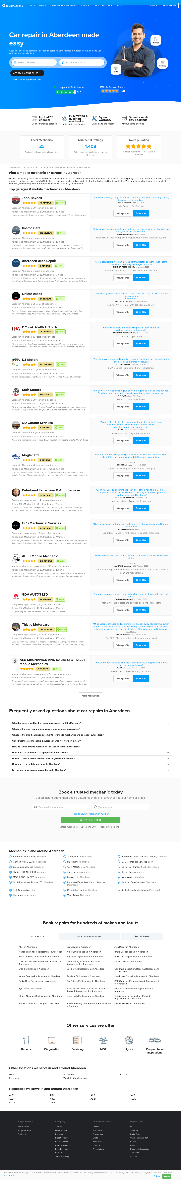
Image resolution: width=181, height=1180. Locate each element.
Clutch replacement (136, 394)
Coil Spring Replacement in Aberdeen (86, 964)
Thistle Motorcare (35, 620)
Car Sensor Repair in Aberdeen (129, 998)
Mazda (99, 233)
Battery (133, 1140)
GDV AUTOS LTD (35, 590)
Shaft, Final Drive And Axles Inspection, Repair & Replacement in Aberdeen (86, 985)
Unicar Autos (32, 289)
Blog (120, 5)
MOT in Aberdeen (28, 942)
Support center (24, 1126)
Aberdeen (27, 203)
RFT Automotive (21, 885)
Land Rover (108, 528)
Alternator (134, 1148)
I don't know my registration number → (28, 75)
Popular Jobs (37, 931)
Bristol (95, 1133)
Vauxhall (111, 300)
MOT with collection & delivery (142, 266)
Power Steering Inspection (138, 666)
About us (59, 1122)
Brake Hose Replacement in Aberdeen (38, 976)
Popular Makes (142, 931)
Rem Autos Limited (76, 885)
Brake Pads (135, 1129)
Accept (167, 1176)
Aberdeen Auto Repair (39, 256)
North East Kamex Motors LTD (27, 877)
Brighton (96, 1140)
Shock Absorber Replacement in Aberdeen (40, 991)
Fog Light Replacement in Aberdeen (85, 952)
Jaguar (111, 464)
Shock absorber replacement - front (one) (136, 633)
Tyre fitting (136, 331)
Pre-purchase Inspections (155, 1046)
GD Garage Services (37, 418)
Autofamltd (72, 852)
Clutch (133, 1137)
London (96, 1122)
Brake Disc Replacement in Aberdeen (133, 952)
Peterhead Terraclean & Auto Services (51, 485)
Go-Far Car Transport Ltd (133, 862)
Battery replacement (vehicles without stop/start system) (138, 233)
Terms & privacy (62, 1152)
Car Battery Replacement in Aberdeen (86, 976)
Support (86, 5)
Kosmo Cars (31, 223)
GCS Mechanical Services (41, 518)
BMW (110, 363)
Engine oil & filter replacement (139, 363)
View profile (122, 208)
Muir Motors (31, 385)
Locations (26, 163)
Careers (58, 1148)
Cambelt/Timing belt (139, 1133)
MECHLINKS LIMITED (23, 872)
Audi (123, 331)
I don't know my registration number (91, 809)
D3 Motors (30, 355)
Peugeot (109, 266)
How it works (23, 1122)
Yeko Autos (73, 890)
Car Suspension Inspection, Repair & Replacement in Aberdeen (132, 992)
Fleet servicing (61, 1133)
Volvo (114, 666)
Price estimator (61, 1144)
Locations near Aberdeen (89, 931)
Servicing (78, 1044)
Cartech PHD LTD (21, 857)
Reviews (76, 82)
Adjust (157, 1176)
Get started (170, 6)
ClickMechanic (15, 163)
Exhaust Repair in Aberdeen (128, 956)
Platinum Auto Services (133, 877)
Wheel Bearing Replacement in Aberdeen (40, 971)
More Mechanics (90, 691)
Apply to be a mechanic (63, 5)
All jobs (133, 1152)
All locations (98, 1144)
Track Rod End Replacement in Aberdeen (39, 952)
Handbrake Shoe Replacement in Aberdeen (40, 947)
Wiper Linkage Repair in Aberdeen (84, 947)
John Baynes (32, 193)
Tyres (129, 1044)
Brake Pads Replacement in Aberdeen (86, 991)
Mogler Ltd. (31, 450)
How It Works (38, 5)
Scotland (35, 163)
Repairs (26, 1044)
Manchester (98, 1126)
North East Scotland (49, 163)
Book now (140, 208)
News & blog (61, 1126)
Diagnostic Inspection (139, 428)
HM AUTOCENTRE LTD (39, 322)
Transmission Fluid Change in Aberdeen (39, 998)
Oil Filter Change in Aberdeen (34, 964)
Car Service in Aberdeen (79, 942)
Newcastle (97, 1137)
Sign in (154, 6)
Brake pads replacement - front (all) (137, 464)
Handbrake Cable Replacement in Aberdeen (136, 971)
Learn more (8, 1175)
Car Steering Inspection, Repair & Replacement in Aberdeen (83, 958)
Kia (120, 201)
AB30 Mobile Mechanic (40, 551)
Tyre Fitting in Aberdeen (31, 983)
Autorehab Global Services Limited (138, 852)
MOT (103, 1044)
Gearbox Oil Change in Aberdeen (83, 971)
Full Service (138, 201)
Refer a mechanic (63, 1140)
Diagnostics (52, 1044)
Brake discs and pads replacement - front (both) (137, 598)
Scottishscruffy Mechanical (134, 885)
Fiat (107, 633)
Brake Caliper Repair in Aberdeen (131, 947)
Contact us (22, 1129)
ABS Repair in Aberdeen (126, 942)
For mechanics (61, 1137)
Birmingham (98, 1129)
